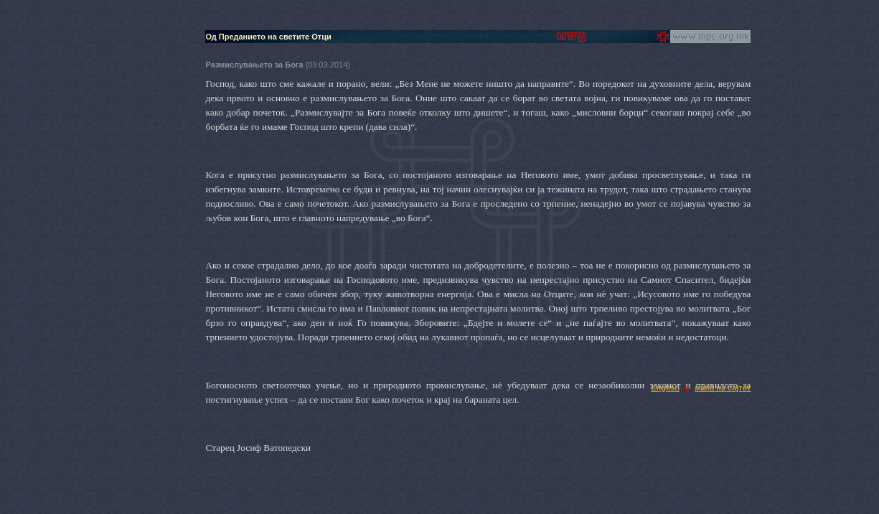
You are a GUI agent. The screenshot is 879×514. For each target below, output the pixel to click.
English (665, 387)
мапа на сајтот (723, 387)
